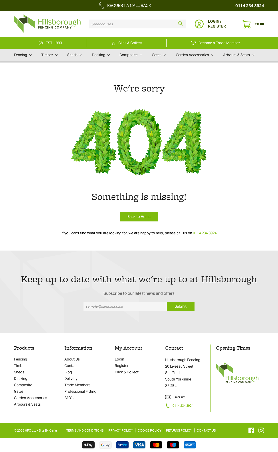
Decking (101, 55)
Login (119, 359)
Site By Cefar (48, 430)
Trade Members (77, 385)
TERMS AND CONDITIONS (85, 430)
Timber (49, 55)
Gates (159, 55)
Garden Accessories (194, 55)
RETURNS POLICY (179, 430)
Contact (71, 365)
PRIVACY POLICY (120, 430)
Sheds (74, 55)
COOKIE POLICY (149, 430)
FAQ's (68, 398)
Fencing (23, 55)
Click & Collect (127, 372)
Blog (68, 372)
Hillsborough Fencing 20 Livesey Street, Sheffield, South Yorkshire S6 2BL (182, 373)
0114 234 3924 (249, 5)
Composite (130, 55)
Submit (181, 306)
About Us (72, 359)
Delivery (70, 378)
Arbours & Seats (238, 55)
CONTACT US (206, 430)
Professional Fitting (80, 391)
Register (122, 365)
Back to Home (139, 216)
